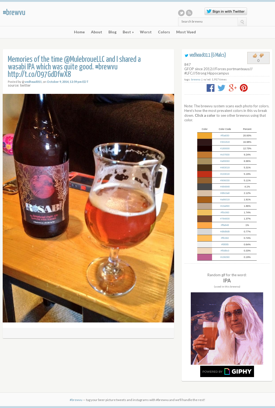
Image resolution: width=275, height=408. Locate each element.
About (96, 32)
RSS (189, 13)
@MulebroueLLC (84, 59)
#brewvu (14, 13)
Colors (164, 32)
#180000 (225, 148)
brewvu (195, 79)
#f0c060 (225, 212)
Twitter (181, 13)
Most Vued (186, 32)
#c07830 (225, 154)
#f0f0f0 (225, 244)
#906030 (225, 180)
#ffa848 (225, 225)
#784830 (225, 218)
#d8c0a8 (225, 193)
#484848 (225, 186)
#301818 (225, 142)
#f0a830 (224, 135)
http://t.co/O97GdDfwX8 (39, 75)
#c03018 (225, 174)
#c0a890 (225, 206)
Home (79, 32)
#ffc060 (225, 238)
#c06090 (225, 257)
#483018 (225, 167)
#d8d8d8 (225, 231)
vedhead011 (33, 81)
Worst (146, 32)
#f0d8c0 (225, 250)
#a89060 (225, 161)
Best (128, 32)
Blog (112, 32)
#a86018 (225, 199)
